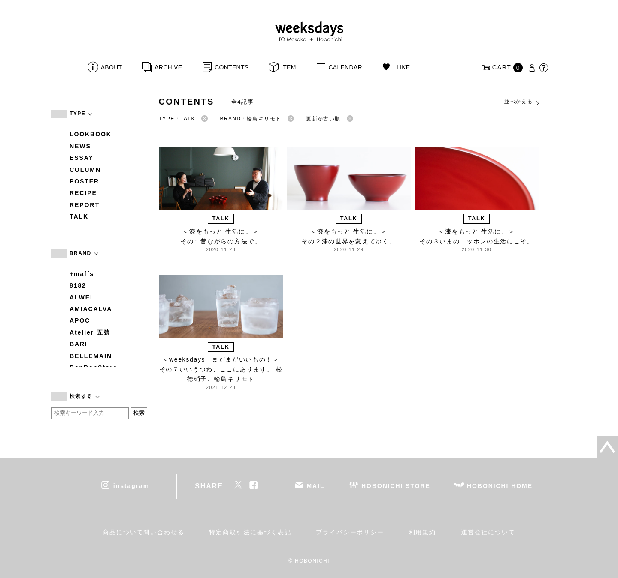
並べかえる (522, 102)
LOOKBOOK (91, 134)
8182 (78, 285)
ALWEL (82, 297)
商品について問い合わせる (144, 532)
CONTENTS (231, 67)
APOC (80, 320)
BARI (79, 344)
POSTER (84, 181)
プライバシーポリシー (350, 532)
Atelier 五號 (90, 332)
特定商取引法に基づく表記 (250, 532)
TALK (79, 216)
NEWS (80, 146)
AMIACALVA (91, 308)
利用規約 (422, 532)
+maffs (82, 273)
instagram (131, 485)
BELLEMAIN (91, 356)
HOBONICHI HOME (500, 485)
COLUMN (85, 169)
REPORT (85, 204)
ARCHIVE (168, 67)
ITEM (288, 67)
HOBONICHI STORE (395, 485)
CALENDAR (345, 67)
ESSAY (82, 157)
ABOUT (111, 67)
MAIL (316, 485)
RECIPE (83, 192)
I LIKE (401, 67)
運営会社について (488, 532)
